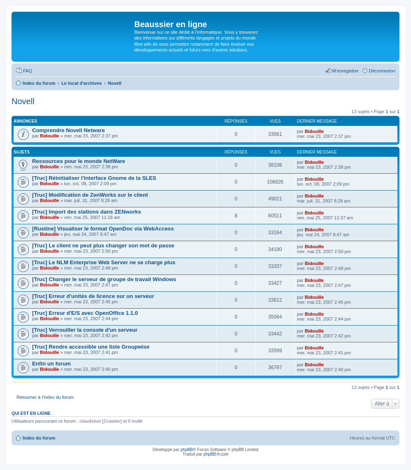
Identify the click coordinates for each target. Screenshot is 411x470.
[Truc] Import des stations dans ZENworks (86, 212)
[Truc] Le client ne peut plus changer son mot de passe (103, 245)
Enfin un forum (51, 364)
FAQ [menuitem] (27, 70)
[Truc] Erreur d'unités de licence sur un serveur (93, 296)
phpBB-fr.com (216, 454)
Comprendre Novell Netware (68, 130)
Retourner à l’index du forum (45, 397)
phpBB (186, 449)
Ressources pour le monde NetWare (78, 161)
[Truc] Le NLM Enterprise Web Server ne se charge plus (103, 262)
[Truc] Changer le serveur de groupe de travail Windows (104, 279)
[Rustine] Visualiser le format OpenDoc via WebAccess (103, 229)
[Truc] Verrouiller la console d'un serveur (85, 330)
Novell (23, 101)
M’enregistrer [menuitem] (345, 70)
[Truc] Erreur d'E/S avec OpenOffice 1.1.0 (85, 313)
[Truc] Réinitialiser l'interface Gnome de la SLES (94, 178)
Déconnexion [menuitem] (382, 70)
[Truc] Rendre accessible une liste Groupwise (90, 347)
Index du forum (39, 437)
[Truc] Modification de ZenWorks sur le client (90, 195)
